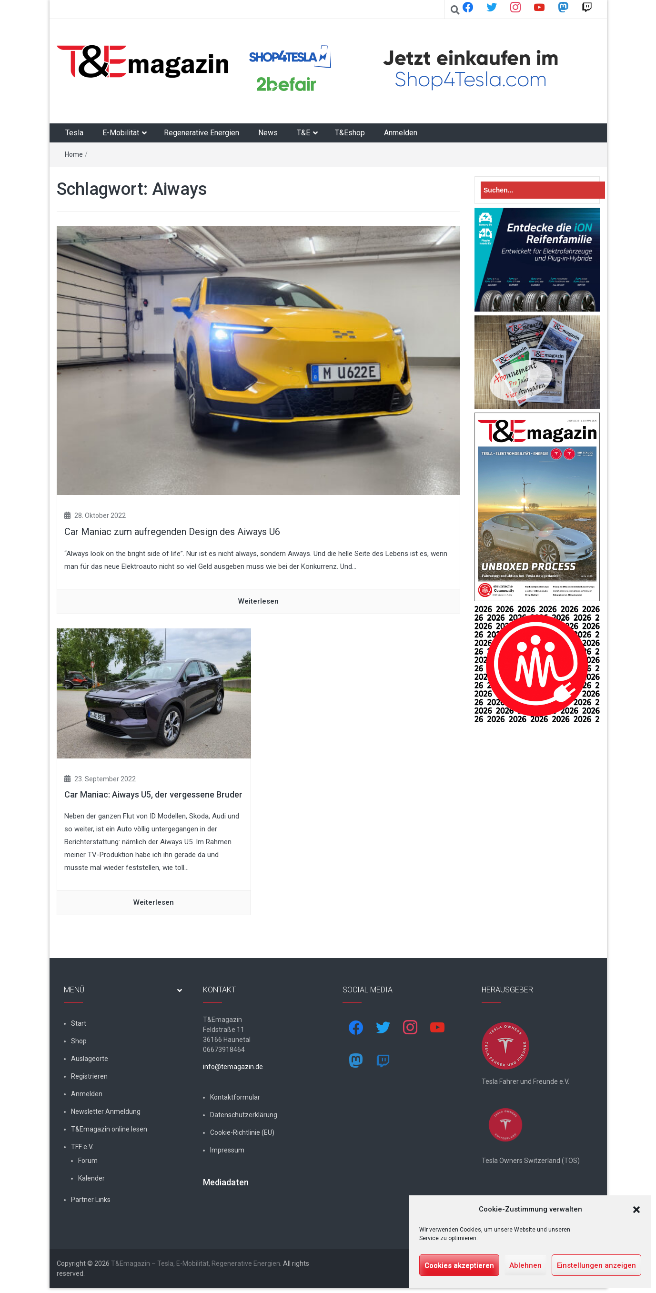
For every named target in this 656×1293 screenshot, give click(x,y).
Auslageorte (89, 1058)
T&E (303, 132)
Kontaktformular (235, 1097)
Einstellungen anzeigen (596, 1265)
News (268, 132)
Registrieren (89, 1076)
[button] (636, 1209)
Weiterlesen (258, 601)
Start (78, 1023)
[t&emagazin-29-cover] (537, 506)
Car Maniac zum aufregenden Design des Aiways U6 (172, 531)
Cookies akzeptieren (459, 1265)
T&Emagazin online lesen (109, 1129)
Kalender (91, 1178)
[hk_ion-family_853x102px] (537, 259)
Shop (79, 1041)
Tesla (74, 132)
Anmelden (400, 132)
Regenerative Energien (201, 132)
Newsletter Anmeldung (106, 1111)
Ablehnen (525, 1265)
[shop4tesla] (416, 69)
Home (74, 154)
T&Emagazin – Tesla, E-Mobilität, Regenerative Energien (195, 1268)
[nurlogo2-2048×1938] (537, 663)
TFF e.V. (82, 1147)
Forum (88, 1160)
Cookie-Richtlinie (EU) (242, 1132)
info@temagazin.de (233, 1067)
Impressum (227, 1150)
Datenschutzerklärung (243, 1115)
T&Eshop (350, 132)
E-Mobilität (120, 132)
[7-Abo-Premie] (537, 361)
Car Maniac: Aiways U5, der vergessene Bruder (153, 794)
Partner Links (91, 1199)
